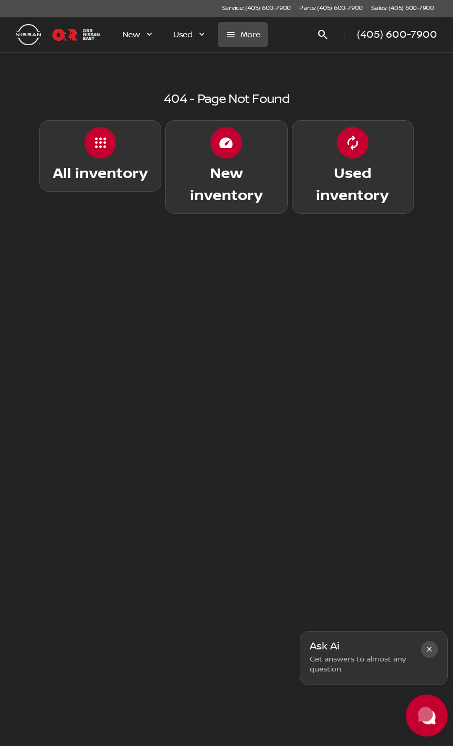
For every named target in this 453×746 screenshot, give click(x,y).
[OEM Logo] (28, 34)
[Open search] (322, 34)
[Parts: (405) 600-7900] (331, 8)
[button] (429, 649)
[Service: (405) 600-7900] (256, 8)
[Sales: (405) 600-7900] (402, 8)
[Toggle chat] (427, 716)
